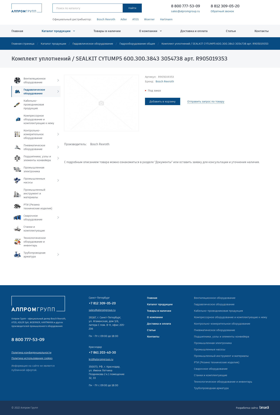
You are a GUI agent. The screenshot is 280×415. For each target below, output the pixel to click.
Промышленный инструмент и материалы (221, 356)
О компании (148, 31)
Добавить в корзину (162, 101)
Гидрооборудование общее (137, 43)
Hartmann (166, 19)
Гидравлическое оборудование (92, 43)
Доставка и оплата (194, 31)
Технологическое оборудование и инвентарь (223, 381)
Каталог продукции (56, 31)
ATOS (135, 19)
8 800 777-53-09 (185, 6)
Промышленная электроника (213, 343)
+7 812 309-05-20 (102, 303)
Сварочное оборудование (211, 369)
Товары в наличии (107, 31)
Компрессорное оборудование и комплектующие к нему (230, 317)
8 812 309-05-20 (225, 6)
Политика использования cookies (31, 358)
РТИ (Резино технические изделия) (216, 362)
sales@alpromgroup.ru (185, 11)
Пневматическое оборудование (214, 330)
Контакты (261, 31)
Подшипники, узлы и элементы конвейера (221, 336)
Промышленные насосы (209, 349)
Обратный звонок (222, 11)
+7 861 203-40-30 (102, 352)
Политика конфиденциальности (31, 352)
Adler (124, 19)
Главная (17, 31)
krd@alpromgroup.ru (101, 359)
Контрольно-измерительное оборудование (222, 323)
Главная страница (22, 43)
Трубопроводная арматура (211, 388)
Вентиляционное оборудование (214, 298)
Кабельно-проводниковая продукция (218, 311)
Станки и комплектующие (210, 375)
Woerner (149, 19)
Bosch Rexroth (106, 19)
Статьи (231, 31)
